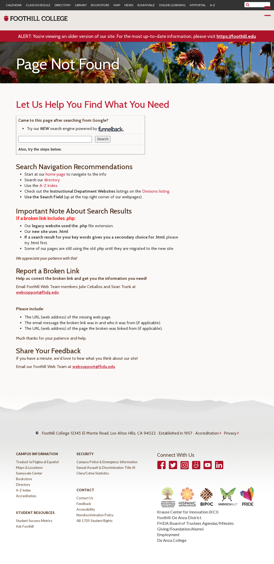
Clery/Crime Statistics (92, 468)
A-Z (212, 5)
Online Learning (172, 5)
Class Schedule (38, 5)
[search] (260, 4)
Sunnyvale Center (29, 468)
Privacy (230, 430)
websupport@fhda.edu (37, 292)
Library (81, 5)
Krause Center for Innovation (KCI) (187, 506)
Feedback (83, 498)
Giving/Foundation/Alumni (180, 523)
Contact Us (84, 493)
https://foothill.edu (236, 36)
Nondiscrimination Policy (95, 510)
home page (55, 174)
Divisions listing (155, 191)
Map (117, 5)
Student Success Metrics (34, 515)
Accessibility (85, 504)
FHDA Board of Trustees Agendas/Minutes (195, 518)
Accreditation (207, 430)
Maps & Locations (29, 462)
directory (52, 179)
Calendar (14, 5)
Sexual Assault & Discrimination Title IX (105, 462)
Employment (168, 529)
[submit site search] (247, 4)
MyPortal (198, 5)
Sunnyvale (146, 5)
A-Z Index (48, 185)
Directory (63, 5)
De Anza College (171, 535)
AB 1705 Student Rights (94, 515)
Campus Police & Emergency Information (107, 457)
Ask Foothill (25, 521)
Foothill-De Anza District (179, 512)
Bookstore (100, 5)
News (128, 5)
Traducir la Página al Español (37, 457)
